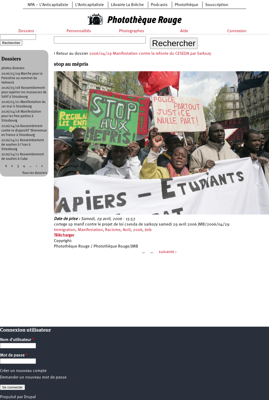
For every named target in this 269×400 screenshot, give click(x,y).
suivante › (168, 252)
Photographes (131, 31)
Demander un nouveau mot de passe (33, 377)
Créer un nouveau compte (23, 371)
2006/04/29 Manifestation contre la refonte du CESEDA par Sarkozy (150, 54)
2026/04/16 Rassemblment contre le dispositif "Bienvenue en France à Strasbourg (24, 130)
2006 (137, 230)
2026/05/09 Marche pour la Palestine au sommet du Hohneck (22, 78)
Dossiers (26, 31)
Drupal (30, 397)
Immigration (64, 230)
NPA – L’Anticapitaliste (48, 5)
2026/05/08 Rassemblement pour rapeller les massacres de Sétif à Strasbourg (23, 92)
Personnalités (78, 31)
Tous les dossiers (34, 173)
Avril (127, 230)
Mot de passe (14, 355)
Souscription (216, 5)
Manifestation (90, 230)
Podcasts (159, 5)
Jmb (148, 230)
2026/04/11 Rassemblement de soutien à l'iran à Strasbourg (22, 145)
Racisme (112, 230)
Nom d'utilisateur (17, 340)
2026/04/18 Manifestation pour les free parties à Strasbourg (21, 116)
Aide (184, 31)
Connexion (236, 31)
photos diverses (12, 68)
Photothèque (186, 5)
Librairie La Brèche (127, 5)
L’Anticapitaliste (89, 5)
